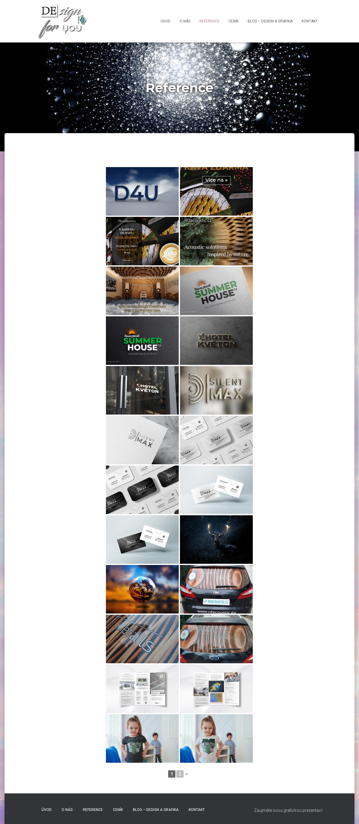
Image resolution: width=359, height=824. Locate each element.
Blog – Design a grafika (270, 21)
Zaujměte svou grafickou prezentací (288, 810)
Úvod (166, 21)
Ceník (234, 21)
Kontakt (310, 21)
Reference (209, 21)
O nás (185, 21)
